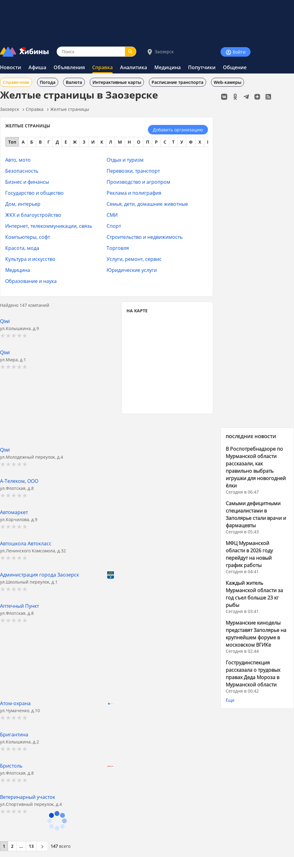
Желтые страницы (69, 109)
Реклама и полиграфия (134, 193)
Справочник (16, 82)
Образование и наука (31, 281)
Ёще (230, 700)
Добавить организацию (178, 130)
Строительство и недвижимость (145, 237)
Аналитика (133, 67)
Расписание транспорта (177, 82)
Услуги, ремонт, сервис (134, 259)
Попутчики (202, 67)
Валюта (74, 82)
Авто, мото (18, 159)
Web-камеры (227, 82)
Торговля (118, 248)
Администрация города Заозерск (39, 574)
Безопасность (21, 170)
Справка (102, 67)
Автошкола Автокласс (25, 543)
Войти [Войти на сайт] (235, 52)
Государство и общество (34, 193)
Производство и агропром (138, 182)
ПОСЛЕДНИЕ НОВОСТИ (251, 436)
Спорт (114, 226)
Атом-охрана (15, 703)
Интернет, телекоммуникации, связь (48, 226)
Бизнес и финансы (27, 182)
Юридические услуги (132, 270)
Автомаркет (14, 512)
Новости (10, 67)
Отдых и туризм (125, 159)
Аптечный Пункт (19, 606)
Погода (47, 82)
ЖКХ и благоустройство (33, 215)
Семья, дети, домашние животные (147, 204)
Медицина (167, 67)
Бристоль (11, 765)
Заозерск (160, 51)
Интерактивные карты (116, 82)
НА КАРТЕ (137, 311)
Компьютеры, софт (27, 237)
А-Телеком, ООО (19, 481)
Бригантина (14, 734)
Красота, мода (22, 248)
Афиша (37, 67)
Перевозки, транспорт (133, 170)
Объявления (69, 67)
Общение (235, 67)
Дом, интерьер (22, 204)
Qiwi (5, 321)
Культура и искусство (30, 259)
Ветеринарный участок (27, 797)
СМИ (112, 215)
